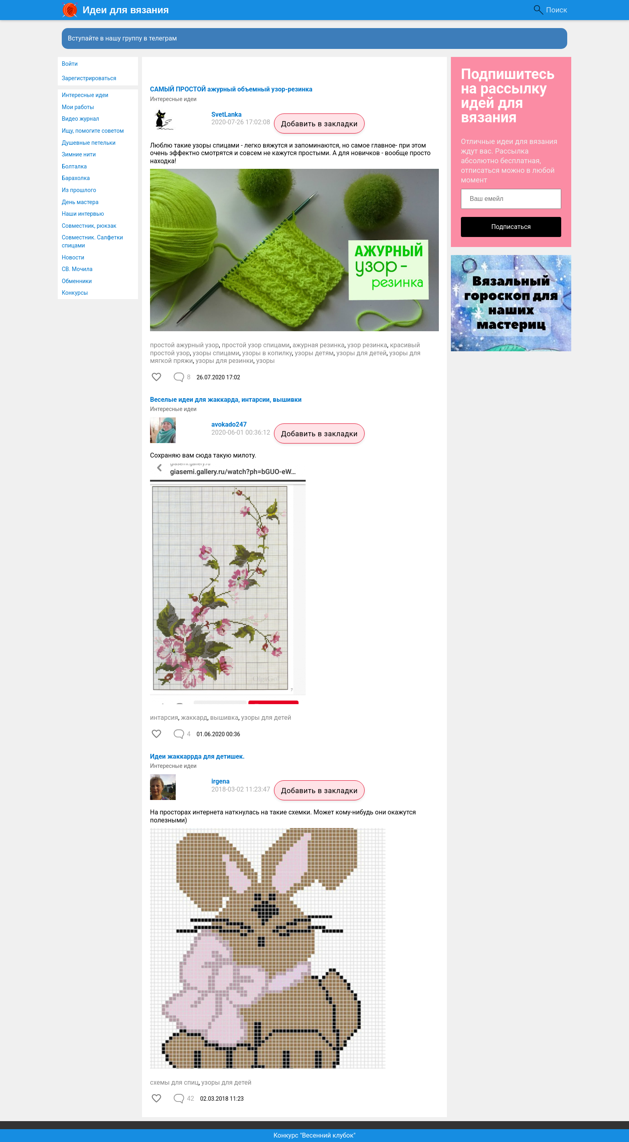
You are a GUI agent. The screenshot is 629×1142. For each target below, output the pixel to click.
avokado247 (229, 424)
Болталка (74, 166)
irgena (220, 781)
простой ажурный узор (184, 345)
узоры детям (314, 353)
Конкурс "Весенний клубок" (315, 1135)
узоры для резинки (225, 360)
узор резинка (367, 345)
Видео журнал (80, 118)
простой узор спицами (256, 345)
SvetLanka (226, 114)
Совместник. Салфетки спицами (92, 241)
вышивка (224, 717)
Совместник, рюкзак (89, 226)
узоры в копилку (267, 353)
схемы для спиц (174, 1082)
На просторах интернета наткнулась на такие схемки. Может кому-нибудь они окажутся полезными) (283, 816)
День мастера (80, 202)
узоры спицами (216, 353)
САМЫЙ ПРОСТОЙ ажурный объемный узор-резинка (231, 89)
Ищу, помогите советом (93, 131)
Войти (70, 64)
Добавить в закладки (319, 123)
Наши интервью (83, 214)
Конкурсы (75, 293)
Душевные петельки (89, 143)
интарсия (164, 717)
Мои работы (78, 107)
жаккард (194, 717)
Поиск (556, 10)
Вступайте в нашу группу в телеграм (122, 38)
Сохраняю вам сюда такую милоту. (204, 455)
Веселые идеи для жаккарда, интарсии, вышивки (226, 399)
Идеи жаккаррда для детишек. (197, 756)
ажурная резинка (318, 345)
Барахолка (76, 178)
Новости (73, 257)
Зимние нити (79, 154)
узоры (265, 360)
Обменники (77, 281)
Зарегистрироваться (89, 78)
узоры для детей (362, 353)
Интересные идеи (85, 95)
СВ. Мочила (77, 269)
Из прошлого (79, 190)
